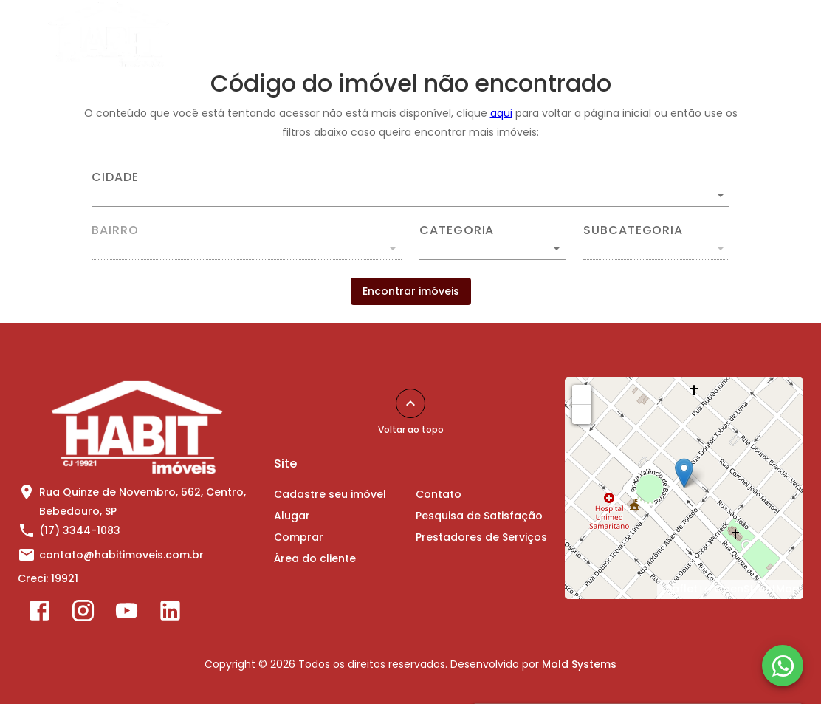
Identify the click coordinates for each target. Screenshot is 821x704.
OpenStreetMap (757, 588)
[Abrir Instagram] (83, 614)
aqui (501, 113)
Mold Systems (579, 664)
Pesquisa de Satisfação (479, 515)
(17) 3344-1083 (79, 530)
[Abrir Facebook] (39, 614)
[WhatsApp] (782, 665)
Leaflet (679, 588)
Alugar (366, 34)
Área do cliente (534, 34)
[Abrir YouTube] (127, 614)
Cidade (115, 177)
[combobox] (410, 189)
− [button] (582, 413)
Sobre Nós (707, 34)
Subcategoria (633, 230)
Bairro (115, 230)
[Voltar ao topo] (410, 403)
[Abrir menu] (773, 34)
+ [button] (582, 393)
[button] (492, 248)
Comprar (439, 34)
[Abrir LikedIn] (170, 614)
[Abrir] (720, 195)
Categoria (456, 230)
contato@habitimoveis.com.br (121, 554)
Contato (627, 34)
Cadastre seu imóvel (263, 34)
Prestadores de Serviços (481, 537)
